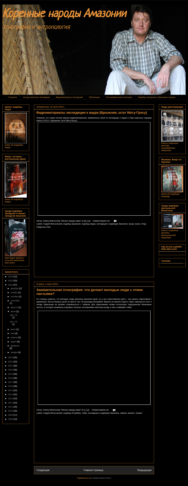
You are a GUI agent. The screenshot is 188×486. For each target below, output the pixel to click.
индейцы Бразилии (72, 224)
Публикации (94, 97)
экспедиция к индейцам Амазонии (112, 224)
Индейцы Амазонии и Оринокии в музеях (156, 97)
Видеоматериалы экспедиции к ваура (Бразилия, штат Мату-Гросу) (91, 112)
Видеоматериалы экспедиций (69, 97)
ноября (14, 292)
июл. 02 (13, 321)
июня (13, 329)
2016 (10, 386)
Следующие (43, 470)
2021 (10, 365)
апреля (14, 337)
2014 (10, 394)
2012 (10, 402)
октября (15, 296)
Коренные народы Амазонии (64, 14)
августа (14, 307)
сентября (15, 300)
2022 (10, 361)
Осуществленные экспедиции (36, 97)
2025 (10, 280)
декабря (15, 288)
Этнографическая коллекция (119, 97)
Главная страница (93, 470)
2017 (10, 382)
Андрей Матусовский (52, 224)
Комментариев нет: (102, 221)
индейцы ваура (89, 224)
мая (13, 333)
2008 (10, 419)
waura (137, 224)
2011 (10, 407)
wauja (131, 224)
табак (84, 413)
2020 (10, 370)
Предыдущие (144, 470)
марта (14, 341)
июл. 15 (13, 315)
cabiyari (123, 413)
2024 (10, 285)
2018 (10, 378)
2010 (10, 411)
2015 (10, 390)
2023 (10, 357)
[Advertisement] (94, 254)
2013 (10, 398)
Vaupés (139, 413)
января (14, 352)
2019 (10, 374)
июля (13, 311)
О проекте (12, 97)
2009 (10, 415)
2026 (10, 276)
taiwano (131, 413)
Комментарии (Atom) (101, 478)
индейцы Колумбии (72, 413)
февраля (15, 346)
